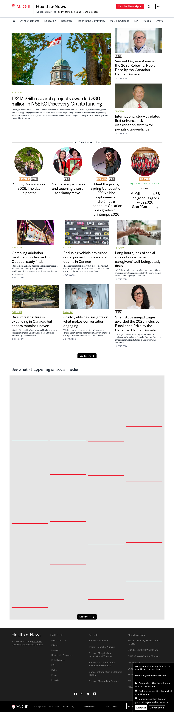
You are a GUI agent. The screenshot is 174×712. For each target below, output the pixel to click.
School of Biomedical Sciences (104, 681)
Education (50, 20)
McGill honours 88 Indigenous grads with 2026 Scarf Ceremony (145, 200)
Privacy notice (89, 706)
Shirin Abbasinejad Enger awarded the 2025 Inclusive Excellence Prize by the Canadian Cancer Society (137, 323)
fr (158, 6)
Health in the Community (91, 20)
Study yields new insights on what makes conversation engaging (85, 321)
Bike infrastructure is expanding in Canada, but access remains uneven (32, 321)
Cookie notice (111, 706)
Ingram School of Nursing (102, 647)
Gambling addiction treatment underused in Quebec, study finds (31, 257)
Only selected (157, 707)
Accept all (141, 707)
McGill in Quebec (119, 20)
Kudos (147, 20)
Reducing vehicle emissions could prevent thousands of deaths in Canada (85, 257)
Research (66, 20)
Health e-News (51, 6)
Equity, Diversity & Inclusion (144, 184)
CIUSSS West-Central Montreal (144, 656)
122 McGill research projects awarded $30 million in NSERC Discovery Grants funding (57, 101)
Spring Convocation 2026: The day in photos (29, 188)
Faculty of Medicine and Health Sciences (77, 11)
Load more (85, 356)
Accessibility (68, 706)
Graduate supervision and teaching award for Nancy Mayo (67, 188)
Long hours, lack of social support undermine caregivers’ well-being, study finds (138, 259)
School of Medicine (98, 640)
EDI (136, 20)
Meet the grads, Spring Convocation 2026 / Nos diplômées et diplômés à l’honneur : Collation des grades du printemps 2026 (106, 199)
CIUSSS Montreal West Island (143, 650)
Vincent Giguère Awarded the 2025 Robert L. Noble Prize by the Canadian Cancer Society (135, 67)
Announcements (29, 20)
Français (55, 680)
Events (160, 20)
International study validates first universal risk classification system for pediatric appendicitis (137, 122)
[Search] (149, 7)
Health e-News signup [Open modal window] (130, 6)
